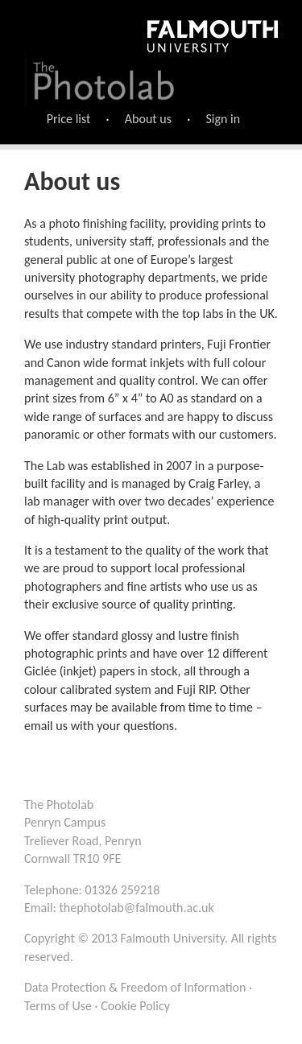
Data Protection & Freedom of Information (135, 987)
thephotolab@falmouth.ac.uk (137, 907)
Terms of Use (58, 1005)
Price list (69, 118)
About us (148, 118)
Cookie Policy (135, 1005)
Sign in (222, 118)
